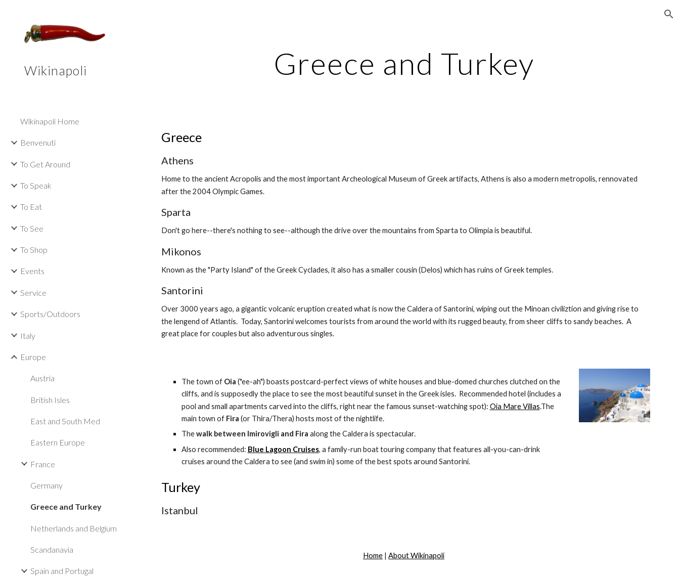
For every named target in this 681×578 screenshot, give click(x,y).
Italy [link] (27, 335)
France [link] (42, 464)
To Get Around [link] (45, 164)
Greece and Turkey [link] (66, 506)
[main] (404, 63)
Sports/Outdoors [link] (50, 314)
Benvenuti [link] (38, 142)
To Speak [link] (36, 185)
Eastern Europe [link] (57, 442)
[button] (669, 14)
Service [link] (33, 292)
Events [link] (32, 271)
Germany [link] (46, 485)
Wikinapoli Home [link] (49, 121)
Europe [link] (33, 357)
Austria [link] (42, 378)
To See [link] (31, 228)
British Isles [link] (50, 400)
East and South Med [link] (65, 421)
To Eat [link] (31, 206)
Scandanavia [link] (51, 549)
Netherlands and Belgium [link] (73, 528)
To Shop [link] (34, 249)
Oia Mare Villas (515, 406)
